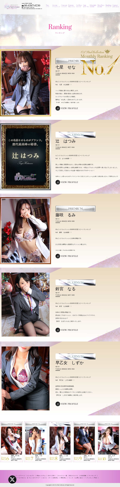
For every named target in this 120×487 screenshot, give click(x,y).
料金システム (41, 475)
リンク (71, 477)
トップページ (20, 475)
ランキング (92, 475)
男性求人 (64, 477)
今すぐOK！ (52, 475)
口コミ (45, 477)
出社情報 (83, 475)
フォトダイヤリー (35, 477)
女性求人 (56, 477)
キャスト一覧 (62, 475)
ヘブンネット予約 (91, 477)
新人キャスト (73, 475)
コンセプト (31, 475)
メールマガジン (21, 477)
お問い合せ (79, 477)
